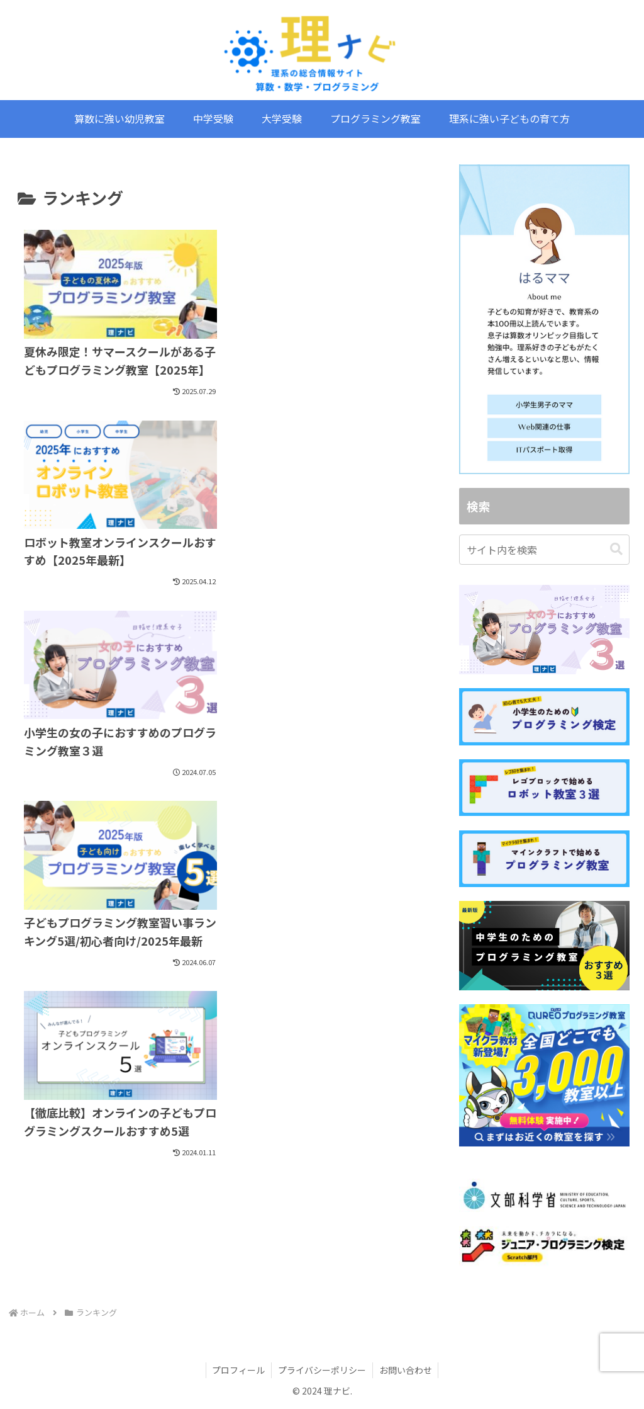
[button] (616, 549)
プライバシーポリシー (322, 1370)
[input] (544, 550)
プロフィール (238, 1370)
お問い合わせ (405, 1370)
